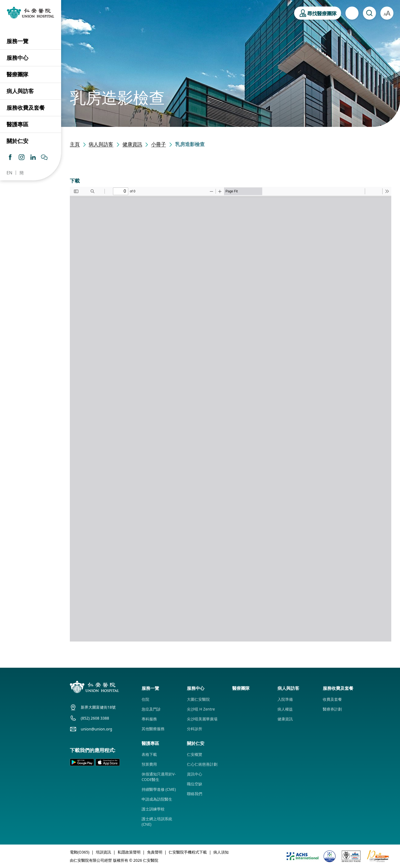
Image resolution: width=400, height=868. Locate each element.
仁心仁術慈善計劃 (202, 764)
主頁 (75, 144)
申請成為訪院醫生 (157, 799)
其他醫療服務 (153, 728)
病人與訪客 (20, 91)
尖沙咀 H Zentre (201, 709)
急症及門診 (151, 709)
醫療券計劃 (332, 709)
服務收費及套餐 (26, 107)
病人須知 (221, 852)
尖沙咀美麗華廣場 (202, 718)
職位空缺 (194, 783)
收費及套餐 (332, 699)
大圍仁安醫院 (198, 699)
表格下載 (149, 754)
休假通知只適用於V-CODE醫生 (159, 776)
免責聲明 (154, 852)
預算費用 (149, 764)
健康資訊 (132, 144)
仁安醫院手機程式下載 (188, 852)
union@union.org (96, 729)
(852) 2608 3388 (95, 718)
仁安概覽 (194, 754)
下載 (75, 180)
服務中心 (17, 57)
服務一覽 (17, 41)
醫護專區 (17, 124)
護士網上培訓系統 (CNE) (157, 821)
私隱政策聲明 (129, 852)
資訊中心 (194, 774)
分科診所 (194, 728)
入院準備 (285, 699)
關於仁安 (17, 141)
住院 (145, 699)
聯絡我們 (194, 793)
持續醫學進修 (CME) (159, 789)
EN (9, 173)
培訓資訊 (103, 852)
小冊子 (158, 144)
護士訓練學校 (153, 809)
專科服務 (149, 718)
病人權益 (285, 709)
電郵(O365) (79, 852)
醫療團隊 (17, 74)
